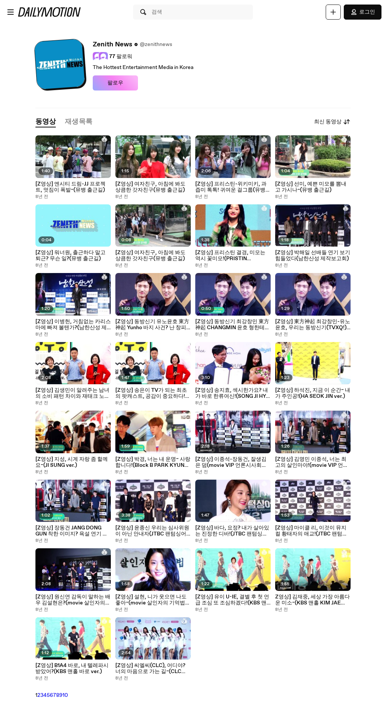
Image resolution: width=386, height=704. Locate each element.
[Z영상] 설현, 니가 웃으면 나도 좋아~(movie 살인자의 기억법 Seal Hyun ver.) (151, 600)
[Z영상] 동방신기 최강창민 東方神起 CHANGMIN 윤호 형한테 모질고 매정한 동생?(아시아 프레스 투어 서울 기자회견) (232, 325)
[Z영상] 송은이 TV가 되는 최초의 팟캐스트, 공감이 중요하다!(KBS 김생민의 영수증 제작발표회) (152, 393)
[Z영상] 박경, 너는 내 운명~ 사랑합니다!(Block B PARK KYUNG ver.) (152, 462)
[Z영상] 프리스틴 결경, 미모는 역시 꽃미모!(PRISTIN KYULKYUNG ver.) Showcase (230, 256)
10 (65, 695)
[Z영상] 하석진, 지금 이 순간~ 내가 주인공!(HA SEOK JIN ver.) (312, 393)
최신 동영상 (332, 122)
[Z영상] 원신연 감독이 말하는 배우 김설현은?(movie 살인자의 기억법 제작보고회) (72, 600)
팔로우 (115, 83)
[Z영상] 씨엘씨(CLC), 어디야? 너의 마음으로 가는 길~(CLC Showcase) (150, 669)
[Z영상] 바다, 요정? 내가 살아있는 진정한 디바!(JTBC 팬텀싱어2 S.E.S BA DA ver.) (233, 531)
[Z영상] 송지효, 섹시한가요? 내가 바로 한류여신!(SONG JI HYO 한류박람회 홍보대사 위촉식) (232, 393)
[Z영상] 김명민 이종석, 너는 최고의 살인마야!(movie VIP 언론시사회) (311, 462)
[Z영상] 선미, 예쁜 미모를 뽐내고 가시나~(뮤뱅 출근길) (310, 187)
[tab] (45, 122)
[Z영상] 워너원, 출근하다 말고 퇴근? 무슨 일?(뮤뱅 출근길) (70, 256)
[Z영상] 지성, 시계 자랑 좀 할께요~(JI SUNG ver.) (71, 462)
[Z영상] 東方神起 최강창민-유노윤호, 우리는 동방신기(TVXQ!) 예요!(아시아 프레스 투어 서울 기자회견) (312, 325)
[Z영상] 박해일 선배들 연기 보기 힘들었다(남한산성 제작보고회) (312, 256)
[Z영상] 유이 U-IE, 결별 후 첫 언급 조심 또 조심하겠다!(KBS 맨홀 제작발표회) (232, 600)
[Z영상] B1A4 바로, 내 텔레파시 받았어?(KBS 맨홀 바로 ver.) (72, 669)
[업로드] (333, 12)
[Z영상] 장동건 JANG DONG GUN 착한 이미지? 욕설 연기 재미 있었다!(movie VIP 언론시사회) (72, 531)
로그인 (362, 12)
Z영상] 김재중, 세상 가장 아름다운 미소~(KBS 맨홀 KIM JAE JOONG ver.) (312, 600)
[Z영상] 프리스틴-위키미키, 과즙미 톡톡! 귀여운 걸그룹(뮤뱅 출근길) (231, 187)
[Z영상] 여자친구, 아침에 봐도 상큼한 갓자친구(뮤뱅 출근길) (150, 187)
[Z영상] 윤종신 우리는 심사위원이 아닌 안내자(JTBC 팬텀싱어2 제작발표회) (152, 531)
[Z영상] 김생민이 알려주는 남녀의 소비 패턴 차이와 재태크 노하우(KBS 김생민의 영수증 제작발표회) (72, 393)
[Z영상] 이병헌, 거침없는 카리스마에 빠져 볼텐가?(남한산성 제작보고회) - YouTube (73, 325)
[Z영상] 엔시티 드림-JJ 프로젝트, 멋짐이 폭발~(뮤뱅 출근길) (70, 187)
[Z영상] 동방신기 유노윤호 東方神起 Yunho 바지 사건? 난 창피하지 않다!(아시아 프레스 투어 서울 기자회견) (152, 325)
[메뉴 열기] (11, 12)
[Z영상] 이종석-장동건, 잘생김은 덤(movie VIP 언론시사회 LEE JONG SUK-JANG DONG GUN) (231, 462)
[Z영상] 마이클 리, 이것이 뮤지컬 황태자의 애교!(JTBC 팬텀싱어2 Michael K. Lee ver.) (311, 531)
